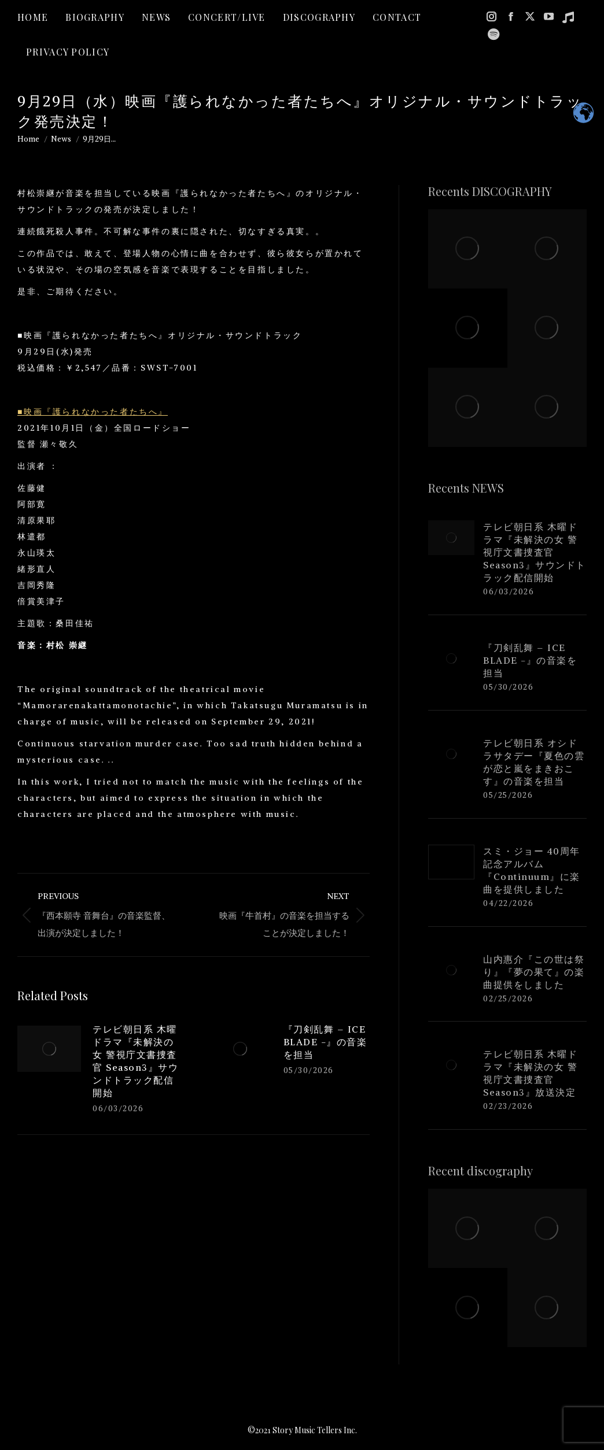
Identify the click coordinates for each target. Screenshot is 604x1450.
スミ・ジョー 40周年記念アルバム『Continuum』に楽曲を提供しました (531, 870)
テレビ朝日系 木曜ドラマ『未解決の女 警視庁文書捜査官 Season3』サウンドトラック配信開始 (135, 1060)
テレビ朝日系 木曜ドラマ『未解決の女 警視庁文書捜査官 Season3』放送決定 (530, 1073)
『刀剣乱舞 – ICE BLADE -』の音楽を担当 (325, 1041)
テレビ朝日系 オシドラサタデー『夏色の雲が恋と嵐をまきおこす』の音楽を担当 (533, 762)
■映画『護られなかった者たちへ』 (92, 411)
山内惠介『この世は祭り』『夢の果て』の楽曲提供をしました (533, 971)
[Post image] (49, 1049)
